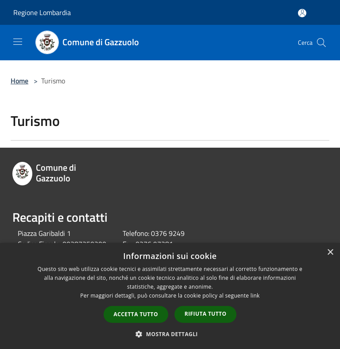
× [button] (330, 252)
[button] (170, 333)
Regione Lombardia (42, 12)
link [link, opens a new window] (255, 295)
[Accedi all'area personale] (302, 13)
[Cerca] (321, 42)
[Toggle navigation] (17, 41)
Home (19, 80)
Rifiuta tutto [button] (206, 314)
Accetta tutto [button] (136, 314)
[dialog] (170, 296)
